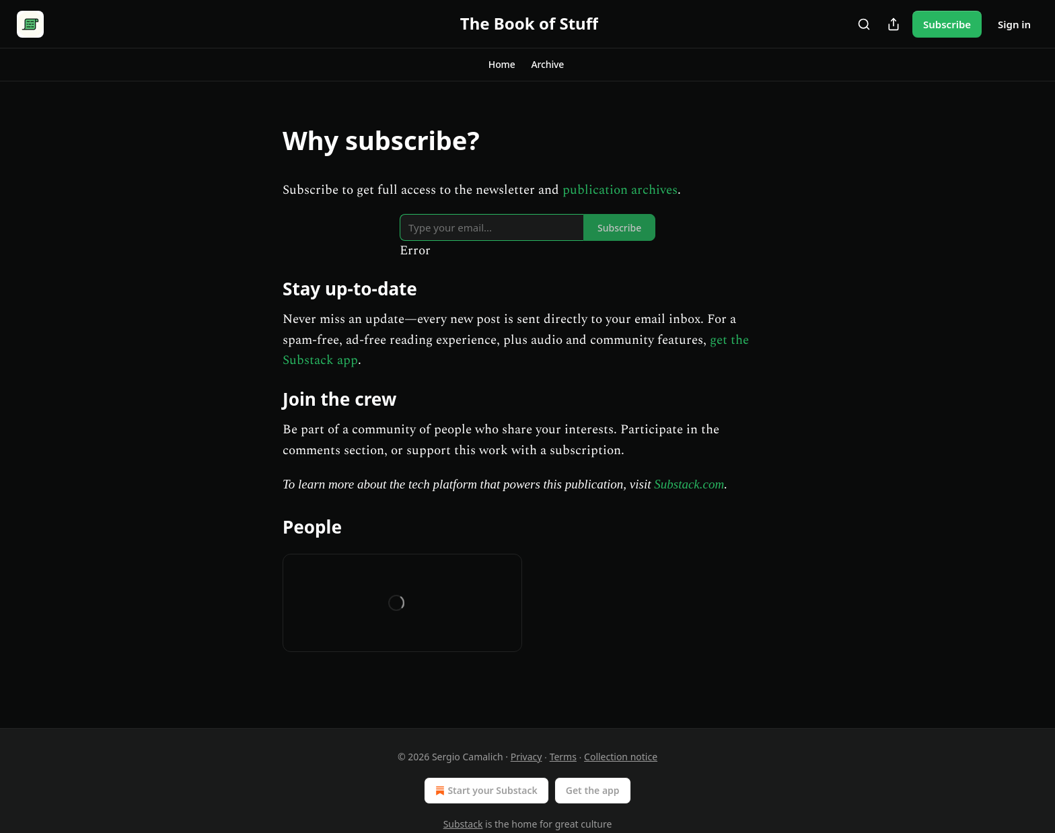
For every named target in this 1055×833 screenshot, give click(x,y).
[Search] (863, 24)
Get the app (593, 790)
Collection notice (620, 756)
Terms (563, 756)
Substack (463, 824)
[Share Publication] (893, 24)
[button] (501, 64)
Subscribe (947, 24)
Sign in (1014, 24)
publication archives (620, 190)
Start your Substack (485, 790)
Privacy (526, 756)
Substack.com (689, 484)
